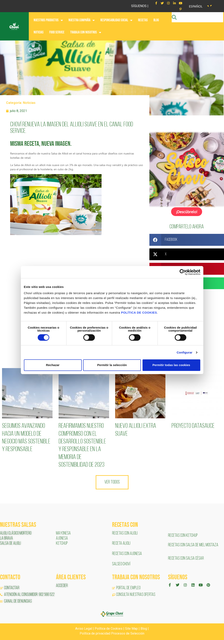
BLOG (156, 20)
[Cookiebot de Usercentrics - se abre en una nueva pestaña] (182, 272)
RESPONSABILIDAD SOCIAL (116, 20)
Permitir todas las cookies (171, 365)
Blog (143, 628)
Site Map (131, 628)
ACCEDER (62, 585)
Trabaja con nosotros (85, 32)
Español (196, 6)
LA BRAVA (6, 538)
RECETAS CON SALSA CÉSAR (186, 558)
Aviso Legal (83, 628)
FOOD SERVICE (56, 32)
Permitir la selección (112, 365)
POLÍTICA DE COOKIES (139, 312)
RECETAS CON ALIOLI (125, 533)
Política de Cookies (108, 628)
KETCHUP (62, 543)
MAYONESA (63, 533)
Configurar (184, 352)
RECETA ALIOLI (121, 543)
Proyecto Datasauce (192, 426)
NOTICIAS (39, 32)
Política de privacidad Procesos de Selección (112, 633)
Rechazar (53, 365)
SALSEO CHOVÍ (121, 563)
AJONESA (62, 538)
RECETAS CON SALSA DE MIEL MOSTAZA (193, 544)
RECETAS (143, 20)
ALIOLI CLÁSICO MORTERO (15, 533)
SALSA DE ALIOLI (10, 543)
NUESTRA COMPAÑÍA (82, 20)
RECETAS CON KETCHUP (183, 535)
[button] (186, 239)
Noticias (29, 103)
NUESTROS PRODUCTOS (48, 20)
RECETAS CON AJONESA (127, 553)
